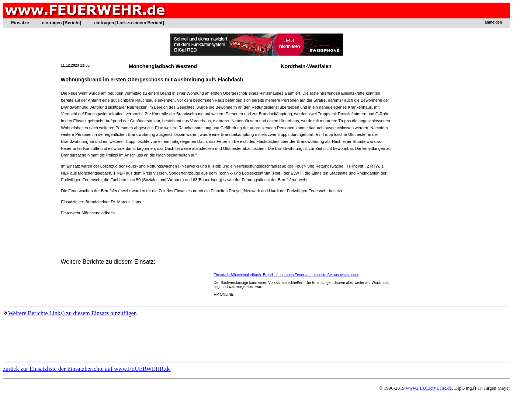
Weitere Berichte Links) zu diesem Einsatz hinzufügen (70, 313)
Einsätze (20, 22)
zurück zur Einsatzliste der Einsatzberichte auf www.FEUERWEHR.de (87, 369)
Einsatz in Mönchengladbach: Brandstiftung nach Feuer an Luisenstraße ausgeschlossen (287, 275)
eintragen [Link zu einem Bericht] (129, 22)
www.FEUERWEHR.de (429, 388)
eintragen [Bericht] (62, 22)
